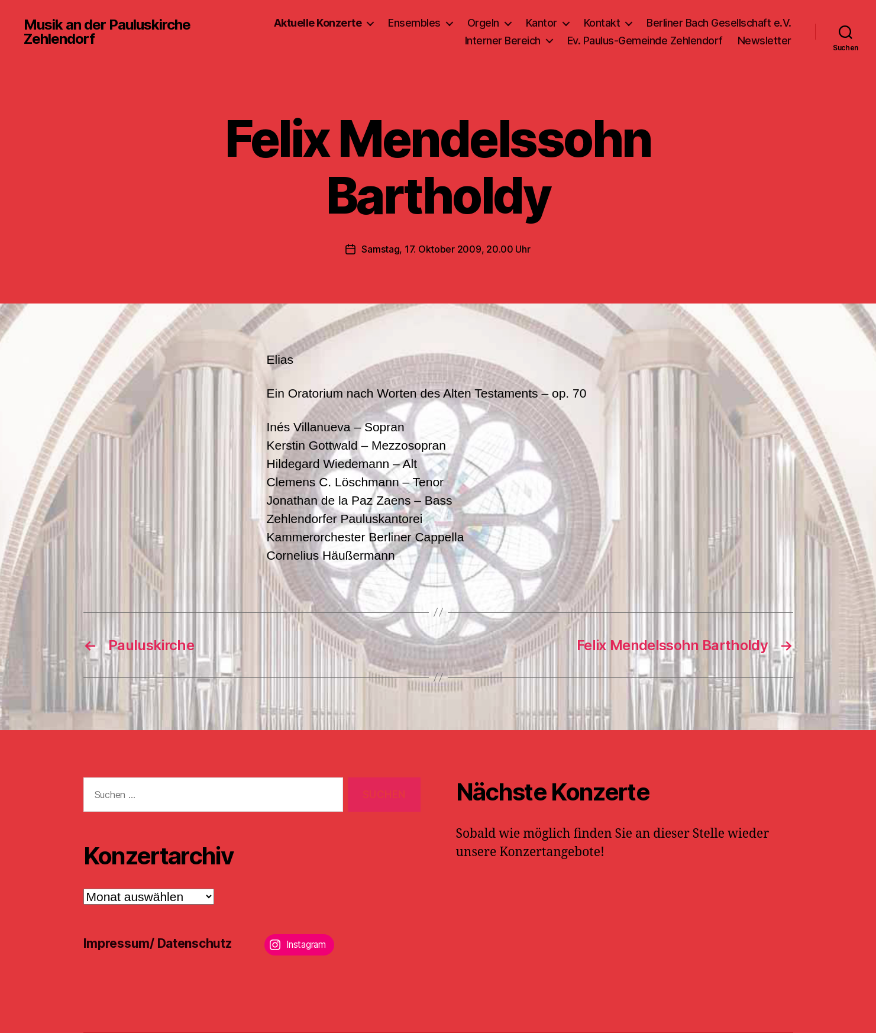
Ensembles (414, 23)
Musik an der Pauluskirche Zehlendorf (107, 32)
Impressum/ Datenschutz (157, 943)
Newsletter (764, 40)
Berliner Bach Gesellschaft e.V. (719, 23)
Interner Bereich (503, 40)
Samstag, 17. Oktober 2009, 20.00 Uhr (445, 249)
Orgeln (483, 23)
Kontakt (602, 23)
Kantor (541, 23)
